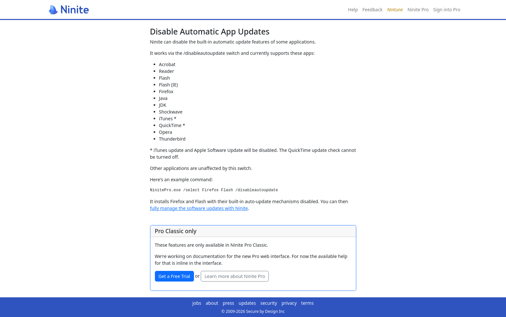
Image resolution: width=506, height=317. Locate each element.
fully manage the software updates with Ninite (199, 208)
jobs (196, 303)
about (212, 303)
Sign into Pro (446, 9)
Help (353, 9)
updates (247, 303)
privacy (289, 303)
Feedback (372, 9)
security (268, 303)
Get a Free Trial (174, 276)
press (228, 303)
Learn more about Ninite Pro (235, 276)
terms (307, 303)
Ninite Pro (418, 9)
